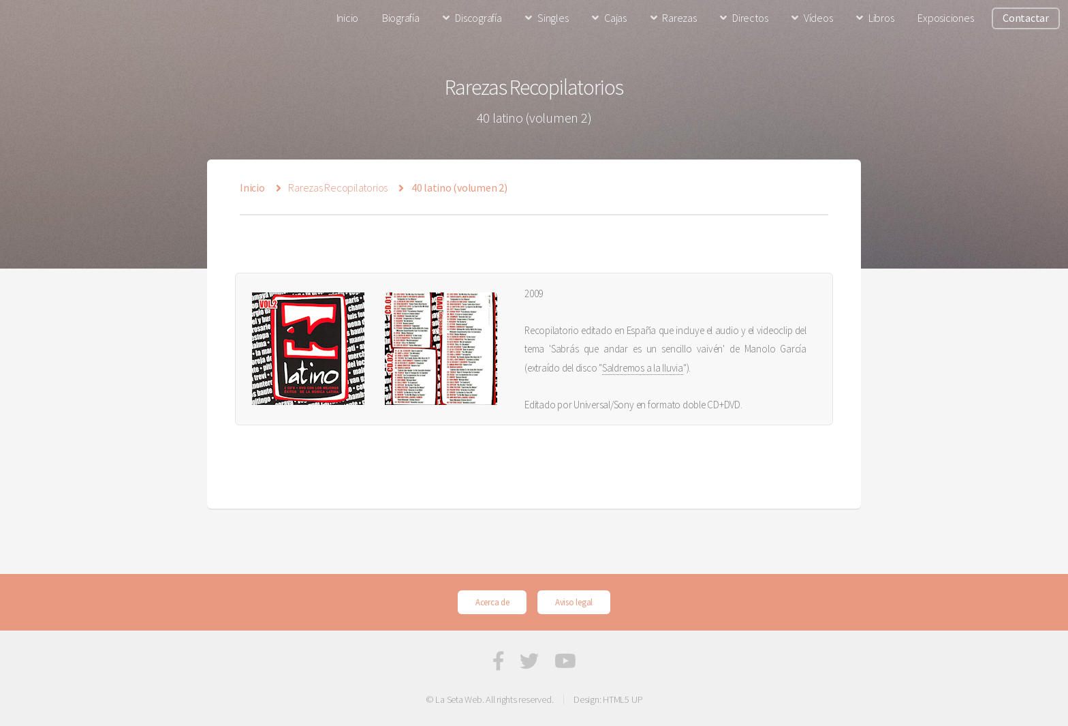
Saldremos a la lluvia (642, 367)
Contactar (1026, 18)
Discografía (478, 18)
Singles (552, 18)
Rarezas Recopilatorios (338, 187)
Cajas (615, 18)
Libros (881, 18)
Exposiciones (945, 18)
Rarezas (679, 18)
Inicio (347, 18)
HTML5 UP (622, 699)
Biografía (401, 18)
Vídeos (818, 18)
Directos (750, 18)
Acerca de (492, 601)
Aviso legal (574, 601)
